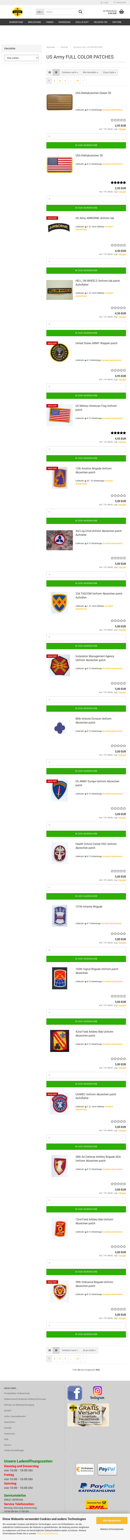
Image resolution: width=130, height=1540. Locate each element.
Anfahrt (7, 1410)
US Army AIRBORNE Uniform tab (94, 218)
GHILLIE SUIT (82, 22)
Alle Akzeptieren (112, 1520)
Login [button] (105, 2)
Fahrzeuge (64, 22)
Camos (49, 22)
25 (77, 80)
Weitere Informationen (112, 1529)
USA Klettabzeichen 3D (89, 155)
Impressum (9, 1433)
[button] (49, 72)
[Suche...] (40, 12)
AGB (6, 1439)
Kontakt (8, 1428)
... (71, 80)
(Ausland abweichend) (112, 110)
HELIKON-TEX (100, 22)
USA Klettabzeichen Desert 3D (93, 93)
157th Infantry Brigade (88, 906)
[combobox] (70, 72)
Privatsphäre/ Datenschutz (17, 1393)
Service (7, 1445)
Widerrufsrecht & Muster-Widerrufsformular (25, 1399)
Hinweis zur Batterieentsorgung (19, 1405)
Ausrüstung (16, 22)
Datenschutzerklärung (47, 1533)
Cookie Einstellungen (14, 1450)
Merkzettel (120, 2)
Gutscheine (9, 1422)
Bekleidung (34, 22)
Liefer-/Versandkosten (15, 1416)
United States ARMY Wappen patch (96, 343)
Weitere (116, 22)
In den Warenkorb (86, 145)
